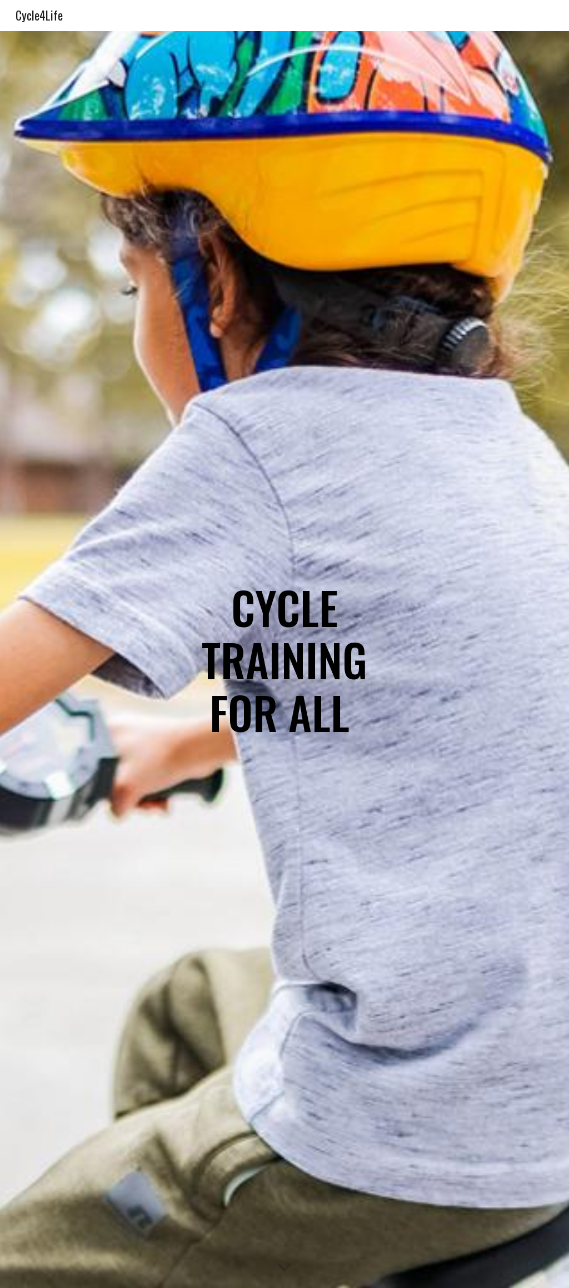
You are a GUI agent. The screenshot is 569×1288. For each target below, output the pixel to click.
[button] (284, 1268)
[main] (284, 660)
